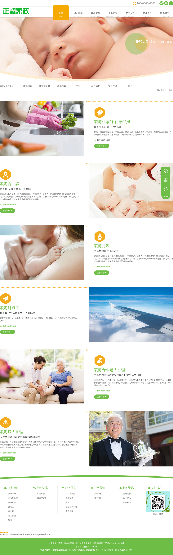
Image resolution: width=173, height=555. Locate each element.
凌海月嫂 (61, 86)
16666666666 (103, 140)
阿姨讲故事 (42, 498)
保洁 (130, 86)
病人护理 (112, 86)
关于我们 (98, 493)
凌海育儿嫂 (44, 86)
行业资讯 (127, 498)
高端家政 (69, 498)
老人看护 (95, 86)
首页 (2, 86)
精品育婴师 (70, 493)
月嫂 (67, 502)
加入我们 (98, 498)
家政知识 (127, 502)
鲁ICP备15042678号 (124, 550)
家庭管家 (69, 511)
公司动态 (127, 493)
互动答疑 (41, 493)
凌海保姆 (27, 86)
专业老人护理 (71, 507)
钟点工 (78, 86)
